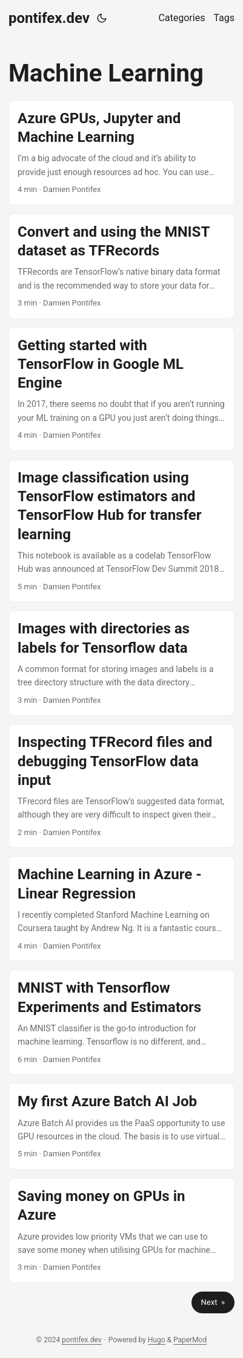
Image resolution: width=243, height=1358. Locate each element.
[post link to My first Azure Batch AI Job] (121, 1126)
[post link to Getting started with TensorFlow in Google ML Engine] (121, 389)
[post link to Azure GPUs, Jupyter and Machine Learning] (121, 153)
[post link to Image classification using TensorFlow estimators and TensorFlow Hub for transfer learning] (121, 530)
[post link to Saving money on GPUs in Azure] (121, 1231)
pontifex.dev (49, 18)
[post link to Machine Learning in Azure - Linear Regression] (121, 909)
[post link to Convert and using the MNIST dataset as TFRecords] (121, 266)
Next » (213, 1302)
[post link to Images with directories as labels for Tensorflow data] (121, 663)
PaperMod (190, 1340)
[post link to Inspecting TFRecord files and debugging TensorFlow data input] (121, 786)
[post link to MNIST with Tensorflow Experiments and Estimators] (121, 1022)
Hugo (156, 1340)
